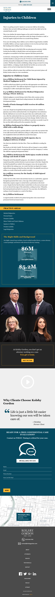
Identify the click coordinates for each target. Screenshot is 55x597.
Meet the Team (27, 360)
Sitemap (27, 587)
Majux (31, 594)
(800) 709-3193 (27, 5)
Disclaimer (27, 578)
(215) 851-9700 (26, 1)
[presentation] (14, 483)
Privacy (27, 583)
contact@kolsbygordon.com (27, 544)
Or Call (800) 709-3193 (27, 461)
